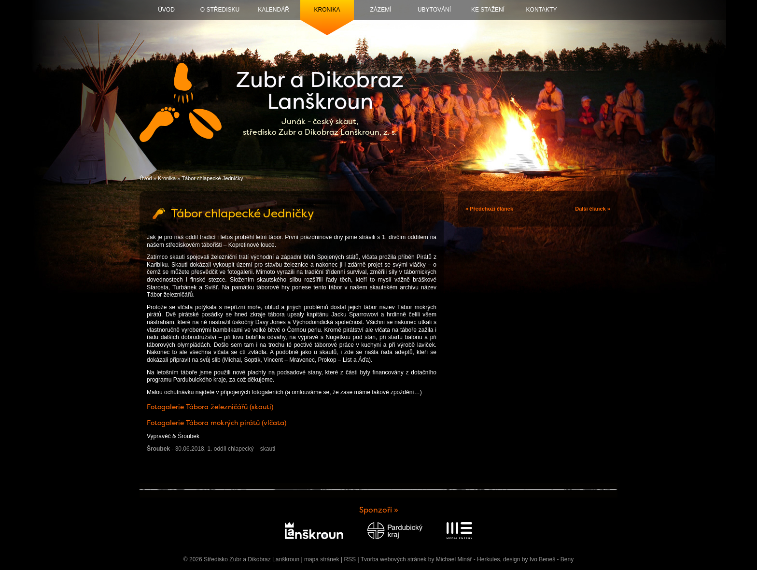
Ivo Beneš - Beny (552, 559)
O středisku (219, 9)
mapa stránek (321, 559)
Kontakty (541, 9)
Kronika (327, 9)
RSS (350, 559)
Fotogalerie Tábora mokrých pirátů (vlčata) (216, 422)
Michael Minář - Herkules (468, 559)
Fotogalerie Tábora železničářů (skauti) (210, 406)
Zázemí (381, 9)
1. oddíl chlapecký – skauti (241, 448)
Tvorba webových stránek (394, 559)
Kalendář (273, 9)
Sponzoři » (378, 510)
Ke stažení (488, 9)
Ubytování (434, 9)
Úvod (166, 9)
